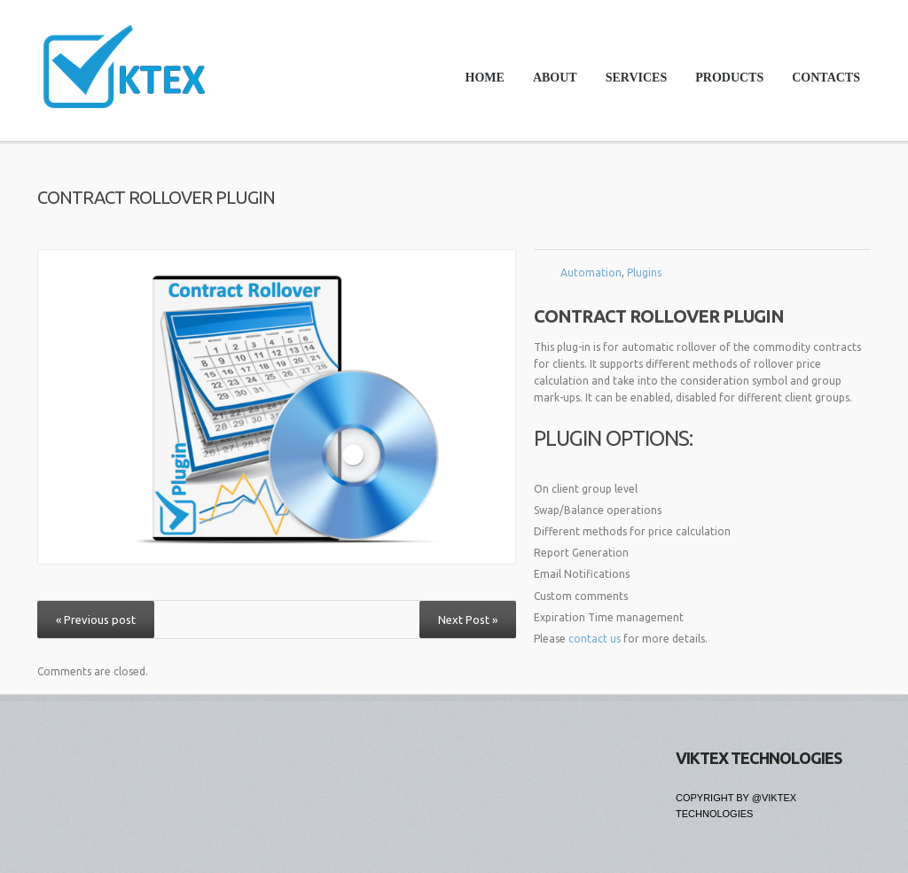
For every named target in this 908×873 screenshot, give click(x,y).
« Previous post (96, 619)
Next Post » (467, 619)
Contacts (826, 77)
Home (485, 77)
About (555, 77)
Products (724, 82)
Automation (591, 272)
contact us (594, 638)
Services (631, 82)
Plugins (644, 272)
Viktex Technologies (758, 758)
